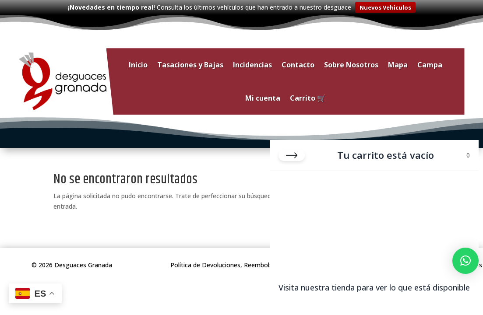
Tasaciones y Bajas (190, 64)
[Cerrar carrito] (292, 155)
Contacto (298, 64)
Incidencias (252, 64)
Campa (429, 64)
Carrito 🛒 (308, 97)
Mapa (398, 64)
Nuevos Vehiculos (385, 7)
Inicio (138, 64)
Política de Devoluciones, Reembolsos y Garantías (242, 264)
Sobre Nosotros (351, 64)
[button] (465, 261)
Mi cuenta (262, 97)
